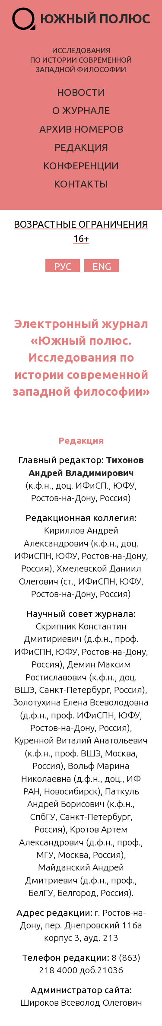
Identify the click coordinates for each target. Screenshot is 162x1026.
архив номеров (81, 129)
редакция (81, 147)
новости (81, 92)
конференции (81, 165)
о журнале (81, 110)
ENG (101, 266)
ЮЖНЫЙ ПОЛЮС (95, 18)
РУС (62, 266)
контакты (81, 183)
